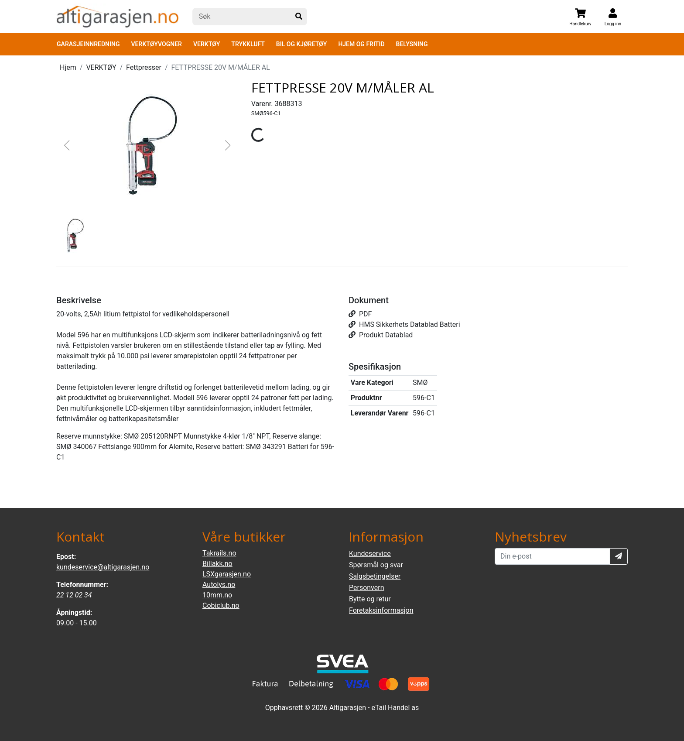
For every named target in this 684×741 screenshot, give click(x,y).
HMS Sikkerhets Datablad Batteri (404, 324)
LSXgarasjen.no (226, 574)
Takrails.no (219, 553)
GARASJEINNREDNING (88, 44)
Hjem (68, 67)
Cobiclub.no (220, 605)
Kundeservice (370, 553)
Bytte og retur (370, 599)
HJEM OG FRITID (361, 44)
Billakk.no (217, 563)
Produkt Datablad (381, 335)
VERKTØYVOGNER (156, 44)
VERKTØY (206, 44)
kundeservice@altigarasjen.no (102, 567)
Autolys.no (218, 584)
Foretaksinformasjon (381, 610)
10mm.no (217, 595)
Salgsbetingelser (374, 576)
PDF (360, 314)
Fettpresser (143, 67)
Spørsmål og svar (376, 565)
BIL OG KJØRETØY (301, 44)
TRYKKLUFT (247, 44)
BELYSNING (412, 44)
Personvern (366, 587)
